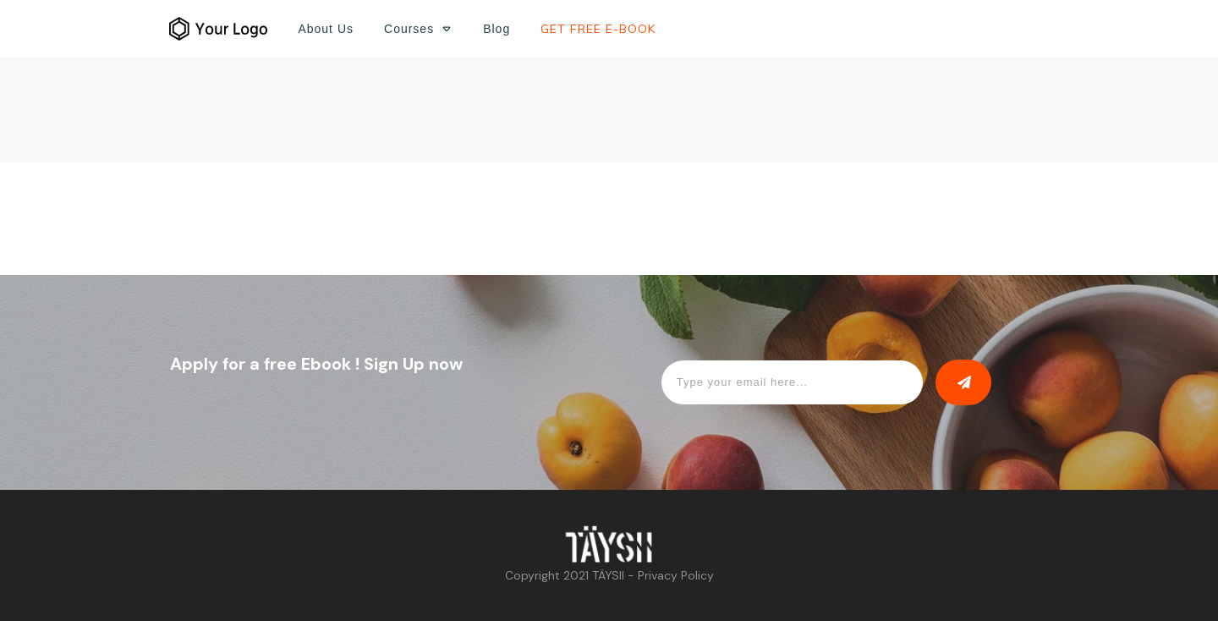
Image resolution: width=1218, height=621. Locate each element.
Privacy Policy (676, 575)
